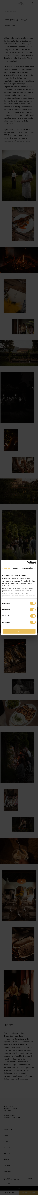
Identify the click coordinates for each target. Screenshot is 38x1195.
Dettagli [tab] (15, 568)
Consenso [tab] (6, 568)
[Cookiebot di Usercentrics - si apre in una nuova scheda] (27, 562)
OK (19, 631)
